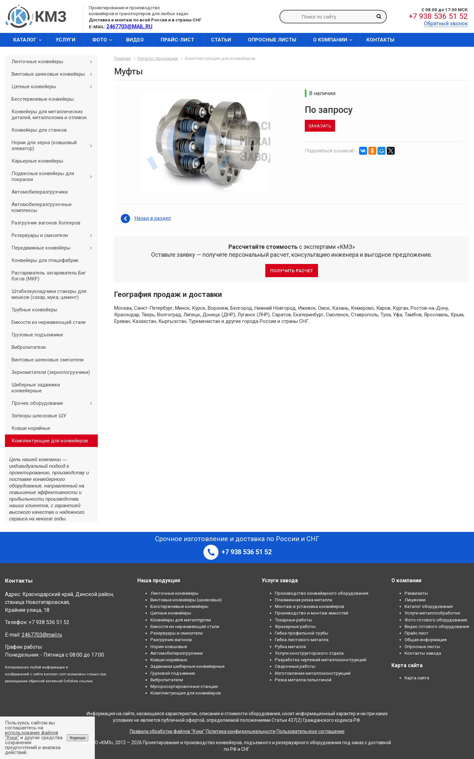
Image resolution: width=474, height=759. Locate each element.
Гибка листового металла (302, 639)
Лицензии (415, 599)
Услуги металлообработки (432, 612)
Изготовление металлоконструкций (313, 673)
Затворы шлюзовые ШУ (39, 416)
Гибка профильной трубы (301, 633)
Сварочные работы (295, 666)
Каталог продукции (158, 58)
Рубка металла (290, 646)
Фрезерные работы (295, 626)
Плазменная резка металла (303, 599)
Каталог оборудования (429, 606)
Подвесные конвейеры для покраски (54, 176)
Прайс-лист (177, 40)
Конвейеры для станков (39, 130)
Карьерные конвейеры (37, 161)
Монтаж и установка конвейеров (309, 606)
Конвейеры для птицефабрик (45, 260)
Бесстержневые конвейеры (43, 99)
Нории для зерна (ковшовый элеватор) (54, 145)
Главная (122, 58)
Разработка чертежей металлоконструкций (320, 659)
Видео (135, 40)
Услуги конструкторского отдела (309, 653)
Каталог (29, 39)
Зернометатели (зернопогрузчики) (51, 372)
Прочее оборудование (54, 403)
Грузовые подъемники (37, 335)
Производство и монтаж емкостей (311, 612)
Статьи (221, 40)
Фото (104, 39)
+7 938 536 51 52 (438, 16)
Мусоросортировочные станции (184, 686)
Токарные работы (293, 619)
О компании (334, 39)
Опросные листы (272, 40)
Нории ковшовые (168, 646)
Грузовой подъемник (172, 673)
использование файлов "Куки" (31, 735)
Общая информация (426, 639)
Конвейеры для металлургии (180, 619)
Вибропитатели (29, 347)
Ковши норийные (31, 428)
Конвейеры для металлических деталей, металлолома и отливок (49, 114)
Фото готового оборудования (436, 619)
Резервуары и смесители (54, 235)
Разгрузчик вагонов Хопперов (46, 223)
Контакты (380, 40)
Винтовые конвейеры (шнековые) (186, 599)
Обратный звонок (446, 23)
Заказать (319, 125)
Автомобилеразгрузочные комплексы (42, 207)
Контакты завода (423, 653)
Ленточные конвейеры (54, 61)
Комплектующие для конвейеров (50, 441)
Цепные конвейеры (54, 86)
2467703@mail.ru (42, 635)
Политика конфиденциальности (241, 731)
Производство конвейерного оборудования (321, 593)
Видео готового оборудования (437, 626)
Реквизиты (416, 593)
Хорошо (77, 737)
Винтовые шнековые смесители (48, 360)
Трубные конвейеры (34, 310)
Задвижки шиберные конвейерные (187, 666)
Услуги (65, 40)
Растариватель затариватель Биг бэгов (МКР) (49, 276)
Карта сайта (417, 677)
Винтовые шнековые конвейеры (54, 74)
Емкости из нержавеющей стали (49, 322)
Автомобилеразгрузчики (40, 192)
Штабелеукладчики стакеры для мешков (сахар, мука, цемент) (49, 294)
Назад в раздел (153, 218)
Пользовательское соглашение (310, 731)
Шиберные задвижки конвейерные (36, 388)
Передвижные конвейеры (54, 247)
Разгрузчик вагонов (171, 639)
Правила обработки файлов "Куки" (167, 731)
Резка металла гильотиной (303, 679)
